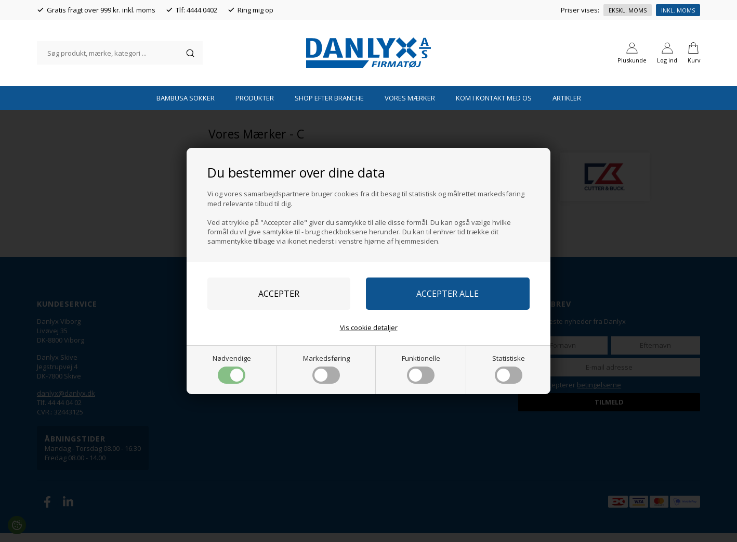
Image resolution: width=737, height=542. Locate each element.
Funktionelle (421, 369)
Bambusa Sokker (185, 106)
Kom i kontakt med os (494, 106)
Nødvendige (232, 369)
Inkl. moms (678, 10)
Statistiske (508, 369)
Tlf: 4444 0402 (196, 10)
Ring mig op (255, 10)
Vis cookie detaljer (369, 327)
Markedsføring (326, 369)
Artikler (566, 106)
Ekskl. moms (628, 10)
